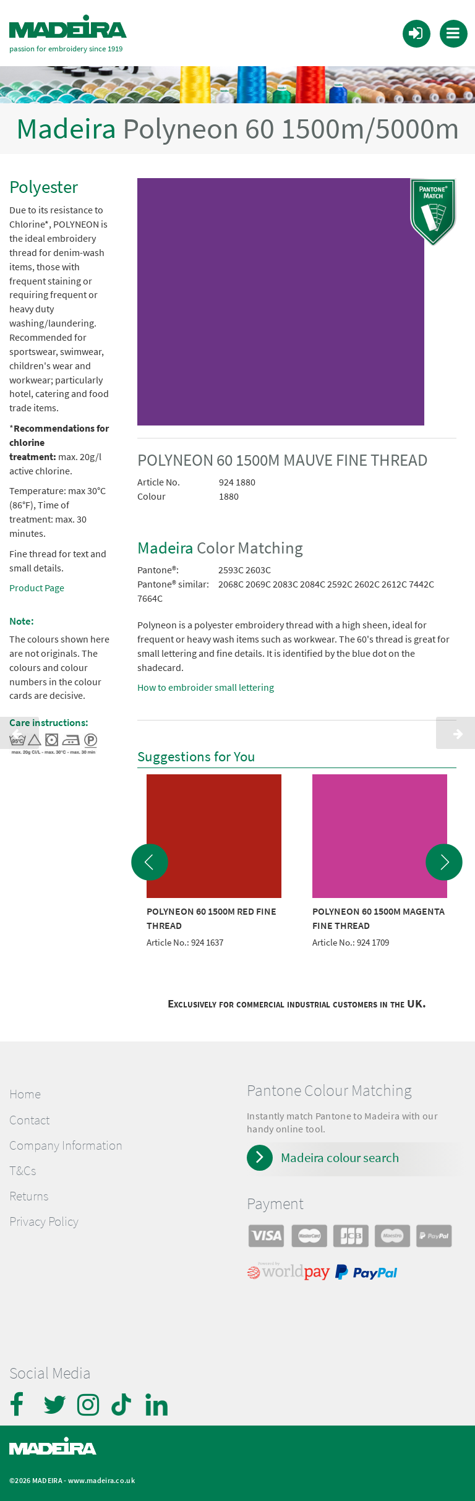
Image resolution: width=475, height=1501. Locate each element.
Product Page (36, 587)
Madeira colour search (340, 1157)
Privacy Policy (44, 1221)
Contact (29, 1119)
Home (25, 1094)
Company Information (65, 1145)
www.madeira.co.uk (101, 1480)
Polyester (43, 186)
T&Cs (22, 1170)
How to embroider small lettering (205, 687)
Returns (28, 1196)
